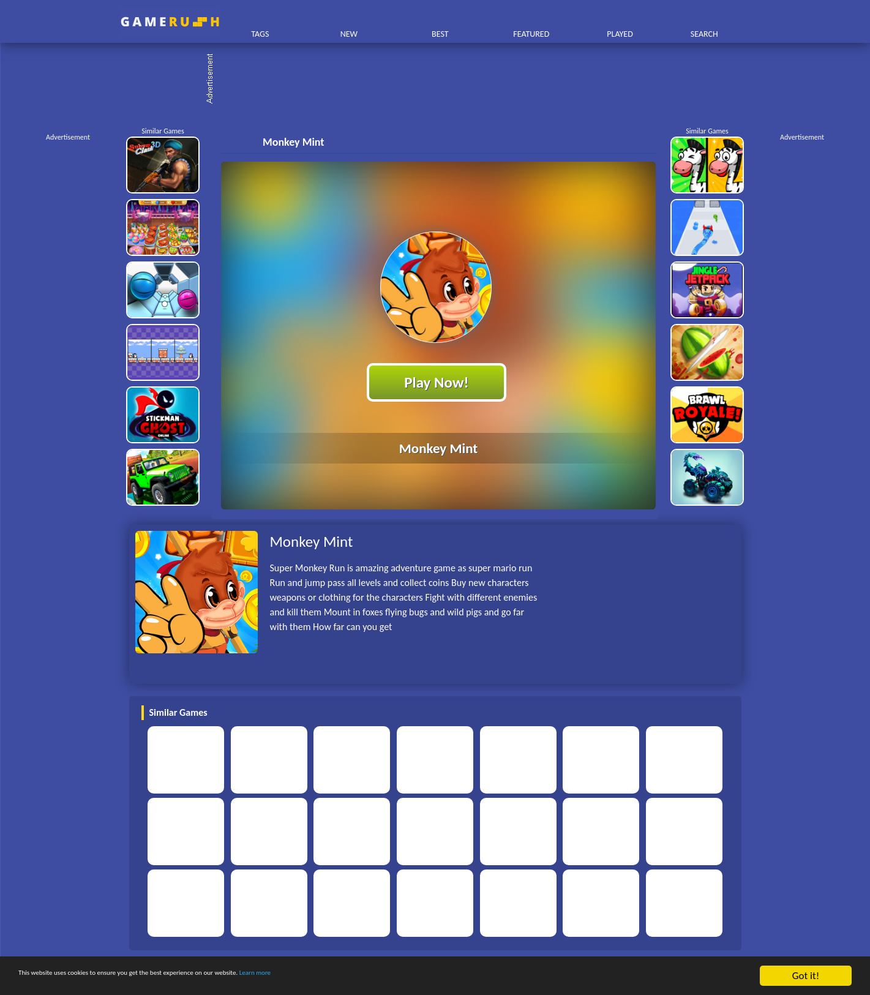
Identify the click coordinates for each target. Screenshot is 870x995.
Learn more (382, 976)
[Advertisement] (441, 79)
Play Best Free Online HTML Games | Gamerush (170, 21)
